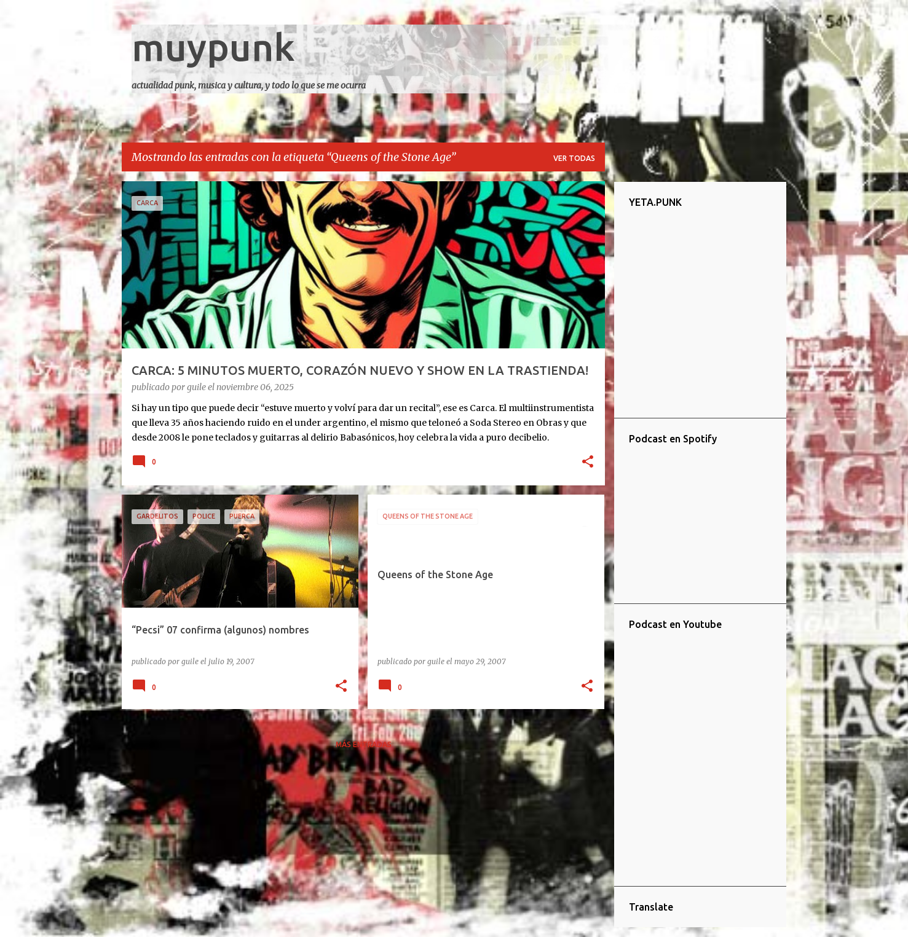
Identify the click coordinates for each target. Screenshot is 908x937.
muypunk (213, 46)
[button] (587, 462)
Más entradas (364, 744)
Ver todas (574, 158)
